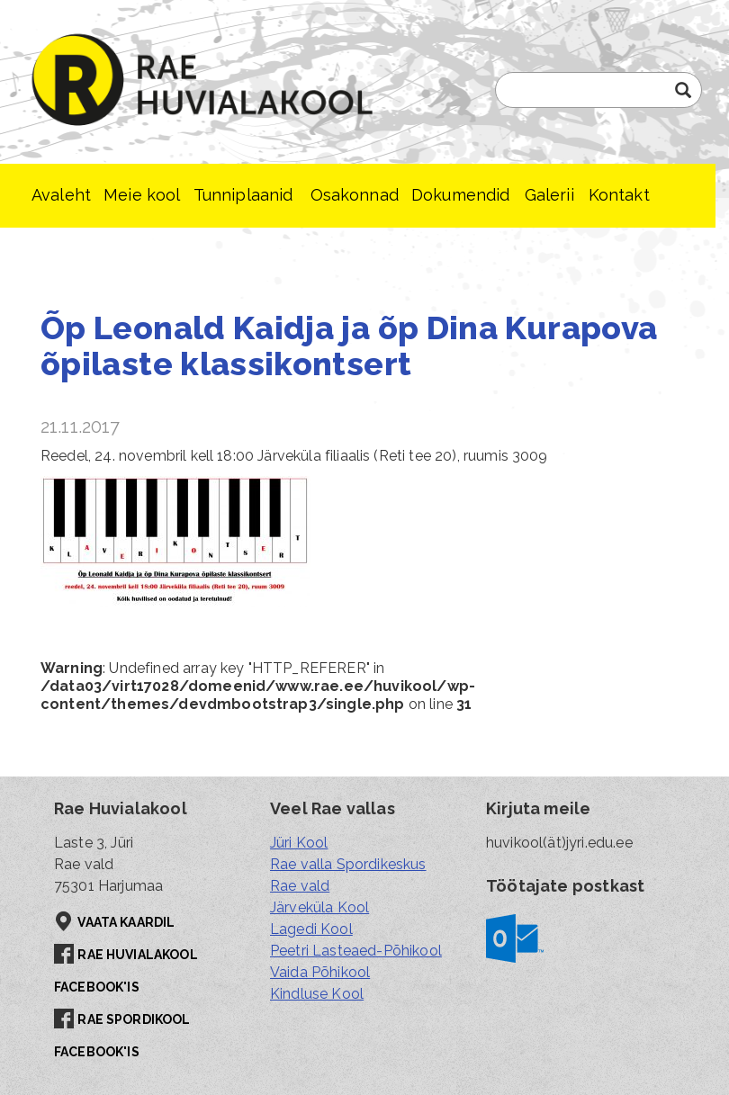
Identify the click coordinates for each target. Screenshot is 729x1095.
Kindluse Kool (317, 993)
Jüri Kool (299, 842)
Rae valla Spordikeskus (348, 864)
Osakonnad (354, 194)
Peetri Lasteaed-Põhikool (356, 950)
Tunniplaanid (243, 194)
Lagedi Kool (311, 929)
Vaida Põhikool (320, 972)
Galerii (549, 194)
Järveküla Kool (319, 907)
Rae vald (299, 885)
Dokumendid (460, 194)
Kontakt (619, 194)
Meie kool (142, 194)
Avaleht (61, 194)
